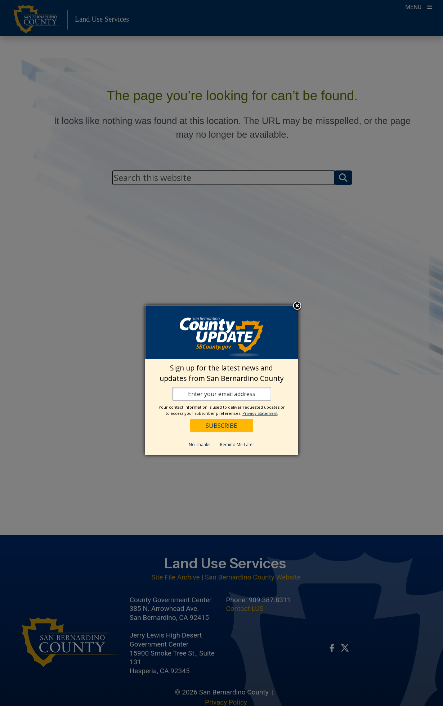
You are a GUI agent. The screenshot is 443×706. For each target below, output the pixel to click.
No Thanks (199, 444)
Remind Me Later (237, 444)
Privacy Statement (260, 413)
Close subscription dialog (297, 306)
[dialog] (221, 380)
